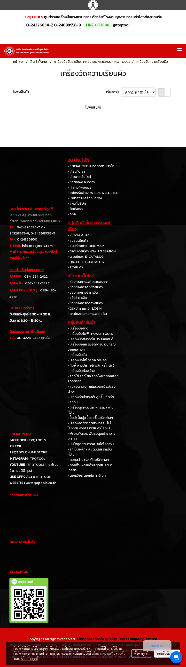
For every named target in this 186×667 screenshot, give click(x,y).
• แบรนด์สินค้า (78, 240)
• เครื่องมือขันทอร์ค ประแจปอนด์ (90, 339)
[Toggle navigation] (179, 51)
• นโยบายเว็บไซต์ (79, 176)
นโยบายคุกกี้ (29, 658)
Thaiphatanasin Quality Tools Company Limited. (117, 639)
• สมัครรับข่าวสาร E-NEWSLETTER (93, 192)
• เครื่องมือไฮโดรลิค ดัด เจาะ (87, 360)
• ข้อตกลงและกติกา (81, 182)
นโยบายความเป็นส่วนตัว (108, 653)
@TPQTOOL (41, 476)
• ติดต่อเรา (75, 208)
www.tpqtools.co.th (40, 482)
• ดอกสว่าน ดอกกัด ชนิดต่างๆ (88, 459)
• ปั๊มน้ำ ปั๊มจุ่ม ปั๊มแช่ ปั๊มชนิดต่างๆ (90, 417)
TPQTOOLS (37, 440)
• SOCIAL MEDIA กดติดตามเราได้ (91, 166)
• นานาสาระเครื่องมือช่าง (85, 198)
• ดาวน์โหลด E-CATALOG (86, 256)
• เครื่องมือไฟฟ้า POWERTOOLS (90, 333)
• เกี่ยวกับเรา (76, 171)
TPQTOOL (37, 458)
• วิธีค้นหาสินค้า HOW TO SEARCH (92, 251)
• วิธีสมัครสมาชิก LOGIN (84, 308)
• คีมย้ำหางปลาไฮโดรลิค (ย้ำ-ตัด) (91, 365)
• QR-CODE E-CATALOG (86, 262)
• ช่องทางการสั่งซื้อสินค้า (85, 287)
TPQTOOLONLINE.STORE (28, 452)
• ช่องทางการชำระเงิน (83, 292)
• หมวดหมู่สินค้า (78, 235)
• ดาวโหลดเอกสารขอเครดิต (87, 313)
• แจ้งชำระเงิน (77, 297)
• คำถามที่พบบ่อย (80, 187)
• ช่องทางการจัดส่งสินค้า (85, 303)
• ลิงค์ (72, 214)
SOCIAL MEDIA (20, 434)
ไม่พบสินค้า (21, 91)
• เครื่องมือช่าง (78, 328)
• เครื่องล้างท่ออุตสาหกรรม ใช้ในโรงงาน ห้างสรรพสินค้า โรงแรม (90, 426)
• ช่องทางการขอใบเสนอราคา (88, 281)
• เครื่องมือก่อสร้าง (81, 370)
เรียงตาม (113, 92)
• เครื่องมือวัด (77, 354)
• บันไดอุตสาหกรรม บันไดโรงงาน (91, 444)
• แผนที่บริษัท (77, 203)
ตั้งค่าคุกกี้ (141, 653)
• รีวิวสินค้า (75, 267)
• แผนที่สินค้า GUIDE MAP (86, 246)
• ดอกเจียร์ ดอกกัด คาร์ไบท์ (87, 475)
